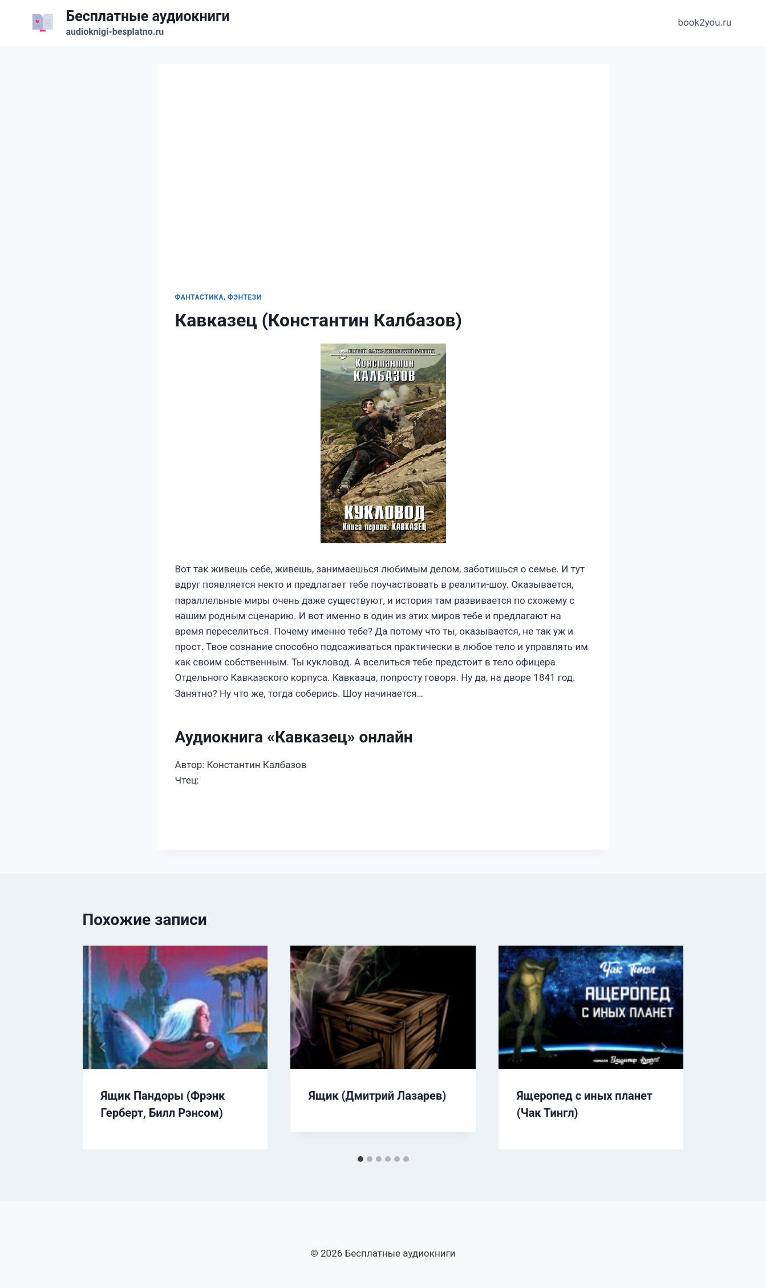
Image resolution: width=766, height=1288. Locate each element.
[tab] (360, 1159)
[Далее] (663, 1047)
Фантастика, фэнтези (218, 297)
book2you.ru (705, 22)
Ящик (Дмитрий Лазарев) (377, 1096)
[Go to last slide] (103, 1047)
